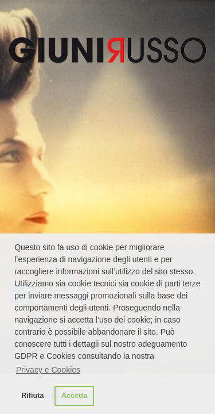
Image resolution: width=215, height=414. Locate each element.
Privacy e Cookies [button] (48, 369)
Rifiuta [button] (32, 396)
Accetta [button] (74, 396)
